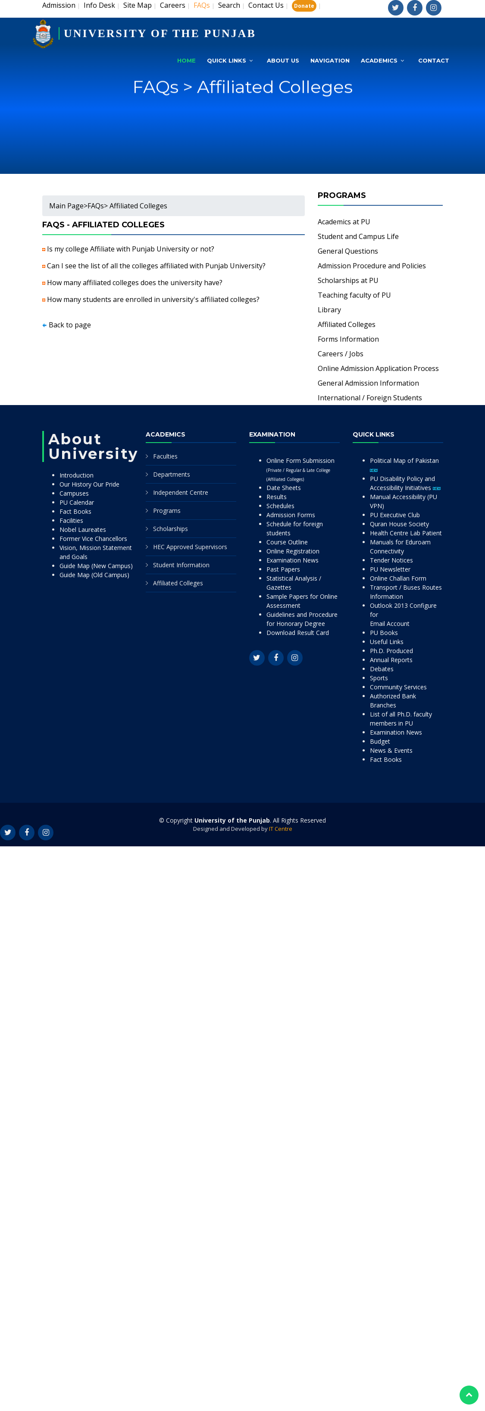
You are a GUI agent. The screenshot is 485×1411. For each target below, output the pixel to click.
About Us (283, 60)
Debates (382, 669)
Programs (167, 510)
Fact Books (75, 511)
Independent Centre (180, 492)
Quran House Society (399, 524)
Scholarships (170, 529)
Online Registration (292, 551)
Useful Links (387, 642)
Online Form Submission (300, 469)
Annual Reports (391, 660)
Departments (171, 474)
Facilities (71, 520)
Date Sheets (283, 488)
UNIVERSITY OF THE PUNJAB (160, 33)
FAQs (96, 206)
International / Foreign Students (370, 397)
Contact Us (266, 5)
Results (276, 497)
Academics (379, 60)
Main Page (66, 206)
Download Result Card (297, 633)
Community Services (398, 687)
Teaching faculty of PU (354, 295)
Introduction (76, 475)
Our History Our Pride (89, 484)
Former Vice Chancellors (93, 538)
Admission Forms (290, 515)
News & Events (391, 750)
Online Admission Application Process (378, 368)
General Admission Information (368, 383)
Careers (172, 5)
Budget (380, 741)
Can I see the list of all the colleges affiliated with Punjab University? (156, 265)
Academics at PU (344, 221)
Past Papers (283, 569)
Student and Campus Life (358, 236)
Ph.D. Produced (391, 651)
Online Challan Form (398, 578)
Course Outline (287, 542)
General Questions (348, 251)
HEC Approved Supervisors (190, 547)
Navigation (330, 60)
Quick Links (226, 60)
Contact (433, 60)
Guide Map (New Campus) (96, 566)
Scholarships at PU (348, 280)
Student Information (181, 565)
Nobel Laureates (82, 529)
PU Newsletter (390, 569)
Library (329, 309)
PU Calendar (76, 502)
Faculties (165, 456)
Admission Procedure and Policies (372, 265)
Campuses (74, 493)
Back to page (70, 325)
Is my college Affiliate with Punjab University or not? (130, 249)
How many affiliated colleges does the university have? (134, 282)
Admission (58, 5)
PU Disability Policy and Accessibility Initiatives (405, 483)
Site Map (137, 5)
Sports (379, 678)
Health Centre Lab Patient (406, 533)
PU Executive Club (395, 515)
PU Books (384, 633)
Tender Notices (391, 560)
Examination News (292, 560)
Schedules (280, 506)
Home (186, 60)
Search (229, 5)
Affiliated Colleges (346, 324)
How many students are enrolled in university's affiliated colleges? (153, 299)
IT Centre (280, 829)
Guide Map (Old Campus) (94, 575)
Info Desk (99, 5)
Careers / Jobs (340, 353)
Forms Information (348, 339)
